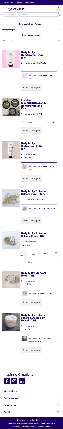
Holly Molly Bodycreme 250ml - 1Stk (33, 144)
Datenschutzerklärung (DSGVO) (24, 426)
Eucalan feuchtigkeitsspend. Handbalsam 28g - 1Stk (33, 101)
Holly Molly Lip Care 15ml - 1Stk (33, 274)
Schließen (53, 122)
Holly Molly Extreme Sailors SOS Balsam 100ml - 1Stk (33, 316)
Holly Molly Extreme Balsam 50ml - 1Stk (33, 192)
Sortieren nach (31, 35)
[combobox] (31, 14)
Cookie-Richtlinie (44, 426)
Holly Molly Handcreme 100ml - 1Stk (33, 53)
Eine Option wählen (30, 122)
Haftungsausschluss (48, 423)
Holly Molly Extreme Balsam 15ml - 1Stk (33, 234)
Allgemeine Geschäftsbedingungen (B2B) (23, 423)
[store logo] (16, 9)
